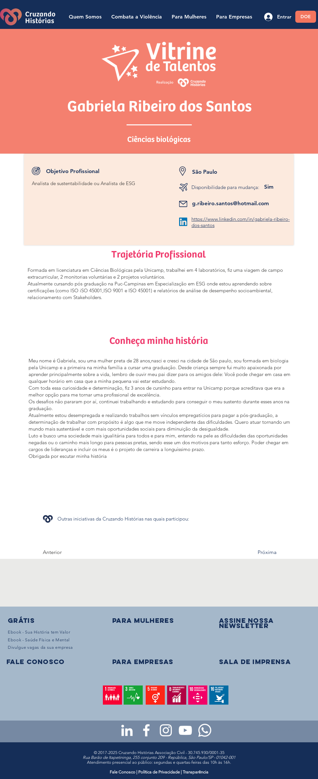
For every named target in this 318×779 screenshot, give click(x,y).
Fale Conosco (123, 772)
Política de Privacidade (159, 772)
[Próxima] (260, 552)
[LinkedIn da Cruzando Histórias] (127, 730)
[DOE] (305, 17)
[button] (246, 623)
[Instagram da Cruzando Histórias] (166, 730)
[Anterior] (64, 552)
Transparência (195, 772)
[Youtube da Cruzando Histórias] (185, 730)
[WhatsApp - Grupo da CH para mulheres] (205, 730)
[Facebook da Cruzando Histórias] (146, 730)
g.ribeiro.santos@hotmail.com (230, 203)
